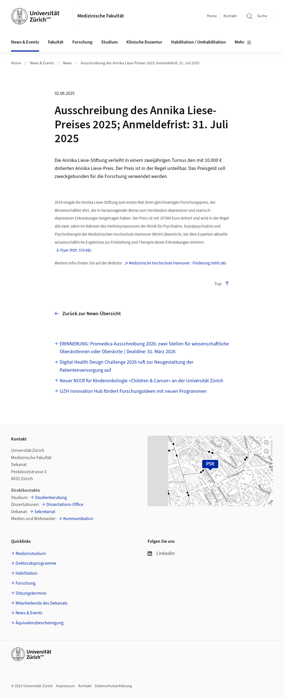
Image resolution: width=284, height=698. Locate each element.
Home (212, 16)
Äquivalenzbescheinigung (40, 623)
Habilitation (26, 573)
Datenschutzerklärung (113, 686)
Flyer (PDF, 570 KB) (75, 250)
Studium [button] (109, 42)
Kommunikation (78, 519)
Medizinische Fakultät (100, 15)
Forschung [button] (82, 42)
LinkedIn (161, 553)
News (67, 63)
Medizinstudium (31, 554)
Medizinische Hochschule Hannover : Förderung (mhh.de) (177, 263)
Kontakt (230, 16)
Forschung (26, 583)
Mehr (243, 42)
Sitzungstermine (31, 593)
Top (221, 284)
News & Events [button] (25, 42)
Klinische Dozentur (144, 42)
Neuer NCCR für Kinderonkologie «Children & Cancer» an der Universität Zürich (141, 380)
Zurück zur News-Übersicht (88, 313)
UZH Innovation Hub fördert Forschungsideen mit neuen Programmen (133, 391)
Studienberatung (51, 498)
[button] (266, 442)
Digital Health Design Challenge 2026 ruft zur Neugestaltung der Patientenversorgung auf (126, 366)
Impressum (65, 686)
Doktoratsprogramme (36, 563)
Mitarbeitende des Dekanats (42, 603)
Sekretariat (44, 512)
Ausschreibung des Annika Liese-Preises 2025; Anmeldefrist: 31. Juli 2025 (140, 63)
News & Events (42, 63)
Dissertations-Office (64, 504)
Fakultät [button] (56, 42)
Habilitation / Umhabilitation (198, 42)
